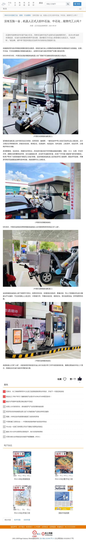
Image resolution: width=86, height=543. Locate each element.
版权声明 (14, 527)
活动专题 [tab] (27, 520)
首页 (5, 8)
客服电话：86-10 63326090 (66, 527)
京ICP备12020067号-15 (47, 538)
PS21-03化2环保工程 (22, 513)
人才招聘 (37, 527)
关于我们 (21, 527)
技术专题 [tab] (17, 520)
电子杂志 (8, 445)
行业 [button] (9, 3)
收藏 (59, 379)
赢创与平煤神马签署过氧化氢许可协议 (18, 401)
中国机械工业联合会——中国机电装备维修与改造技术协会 (25, 421)
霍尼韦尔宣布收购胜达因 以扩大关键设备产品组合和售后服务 (26, 411)
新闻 (21, 15)
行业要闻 (27, 15)
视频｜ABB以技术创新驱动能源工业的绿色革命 (21, 416)
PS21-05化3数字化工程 (64, 479)
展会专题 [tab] (8, 520)
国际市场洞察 (64, 513)
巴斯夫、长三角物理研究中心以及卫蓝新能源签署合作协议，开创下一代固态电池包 (33, 391)
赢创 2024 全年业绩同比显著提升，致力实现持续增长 (23, 431)
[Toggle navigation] (80, 8)
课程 (33, 4)
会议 (15, 4)
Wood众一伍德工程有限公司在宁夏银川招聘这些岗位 (23, 426)
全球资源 (45, 527)
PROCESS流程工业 (11, 15)
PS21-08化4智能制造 (22, 479)
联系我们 (29, 527)
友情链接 (52, 527)
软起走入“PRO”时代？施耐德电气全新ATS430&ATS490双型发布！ (27, 396)
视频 (24, 4)
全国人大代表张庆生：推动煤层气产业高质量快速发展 (23, 406)
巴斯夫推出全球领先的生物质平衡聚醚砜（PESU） (22, 436)
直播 (29, 4)
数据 (19, 4)
